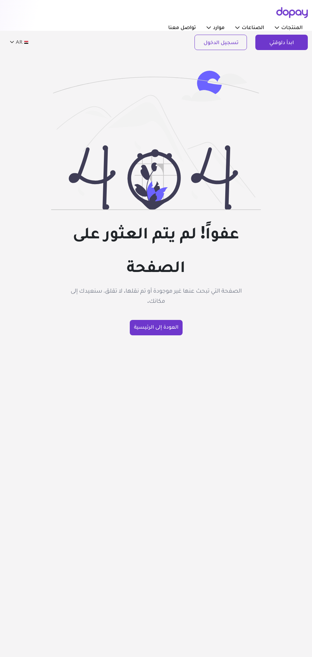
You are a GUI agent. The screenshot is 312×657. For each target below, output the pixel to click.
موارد (215, 27)
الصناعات (249, 27)
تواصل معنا (182, 26)
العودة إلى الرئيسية (156, 326)
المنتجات (289, 27)
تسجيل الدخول (221, 42)
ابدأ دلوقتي (281, 42)
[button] (277, 27)
